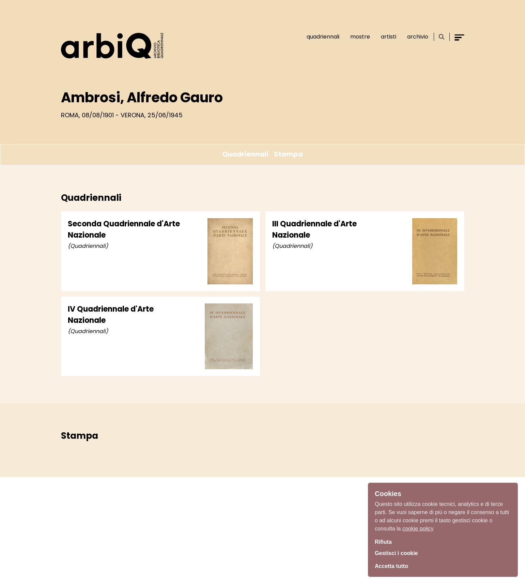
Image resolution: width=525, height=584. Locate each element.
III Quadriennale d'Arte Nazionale (314, 229)
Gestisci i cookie (399, 552)
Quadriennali (320, 37)
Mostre (357, 37)
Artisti (385, 37)
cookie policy (418, 526)
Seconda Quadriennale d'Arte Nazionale (124, 229)
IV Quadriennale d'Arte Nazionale (111, 315)
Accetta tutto (393, 565)
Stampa (288, 154)
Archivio (415, 37)
